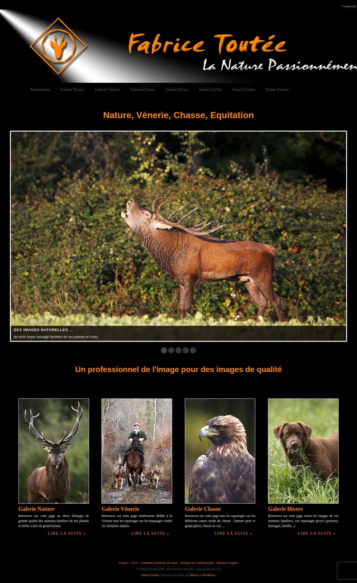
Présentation (40, 90)
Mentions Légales (227, 562)
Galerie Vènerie (107, 90)
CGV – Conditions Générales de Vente (154, 562)
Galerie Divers (176, 90)
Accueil (13, 90)
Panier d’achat (210, 90)
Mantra (194, 575)
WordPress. (209, 575)
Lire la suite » (67, 533)
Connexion (349, 6)
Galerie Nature (72, 90)
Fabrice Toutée (150, 575)
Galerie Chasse (142, 90)
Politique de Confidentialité (197, 562)
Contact (124, 562)
